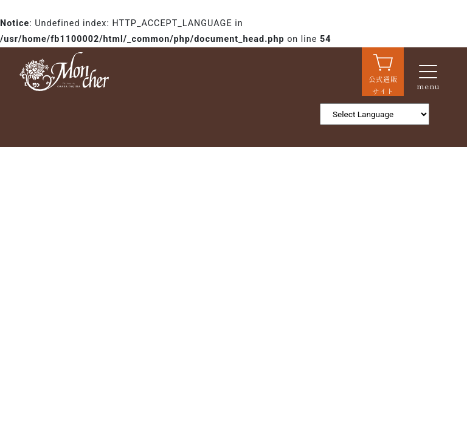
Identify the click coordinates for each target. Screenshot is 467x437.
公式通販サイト (383, 85)
